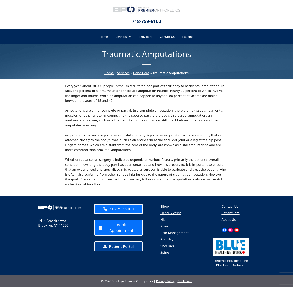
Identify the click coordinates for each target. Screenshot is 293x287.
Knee (164, 226)
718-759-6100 (146, 21)
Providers (145, 37)
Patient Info (230, 213)
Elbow (165, 206)
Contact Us (167, 37)
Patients (187, 37)
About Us (228, 219)
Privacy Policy (165, 281)
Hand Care (141, 73)
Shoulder (167, 246)
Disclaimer (184, 281)
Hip (163, 219)
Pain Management (174, 232)
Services (125, 36)
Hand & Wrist (170, 213)
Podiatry (166, 239)
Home (104, 37)
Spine (164, 252)
